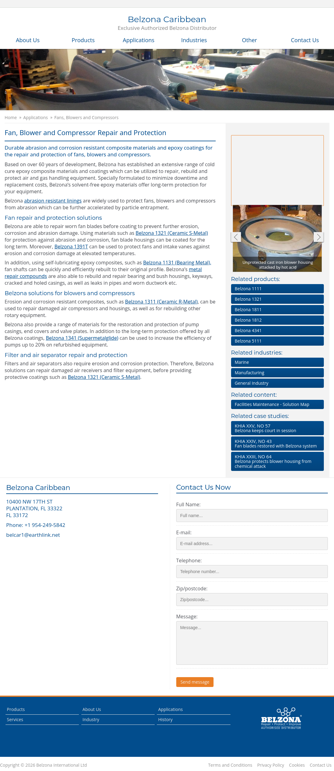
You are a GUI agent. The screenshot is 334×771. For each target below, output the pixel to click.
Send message (195, 682)
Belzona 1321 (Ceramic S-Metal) (172, 233)
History (165, 719)
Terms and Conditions (230, 765)
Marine (242, 362)
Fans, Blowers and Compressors (86, 117)
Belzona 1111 (248, 288)
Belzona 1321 (248, 299)
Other (249, 40)
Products (83, 40)
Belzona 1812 (248, 320)
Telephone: (189, 560)
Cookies (297, 765)
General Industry (251, 383)
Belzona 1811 (248, 309)
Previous (235, 237)
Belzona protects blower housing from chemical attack (276, 461)
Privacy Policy (270, 765)
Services (15, 719)
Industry (91, 719)
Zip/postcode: (192, 588)
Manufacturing (249, 372)
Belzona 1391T (71, 246)
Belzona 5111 (248, 341)
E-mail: (184, 532)
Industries (194, 40)
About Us (27, 40)
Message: (187, 616)
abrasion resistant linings (53, 200)
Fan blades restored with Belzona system (276, 443)
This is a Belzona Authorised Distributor (281, 718)
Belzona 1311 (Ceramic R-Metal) (161, 301)
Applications (139, 40)
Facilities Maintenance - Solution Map (272, 404)
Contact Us (305, 40)
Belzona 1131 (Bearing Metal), (177, 262)
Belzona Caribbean (167, 23)
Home (11, 117)
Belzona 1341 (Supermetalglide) (82, 338)
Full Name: (188, 504)
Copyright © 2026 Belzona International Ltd (43, 765)
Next (318, 237)
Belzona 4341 (248, 330)
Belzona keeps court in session (276, 428)
